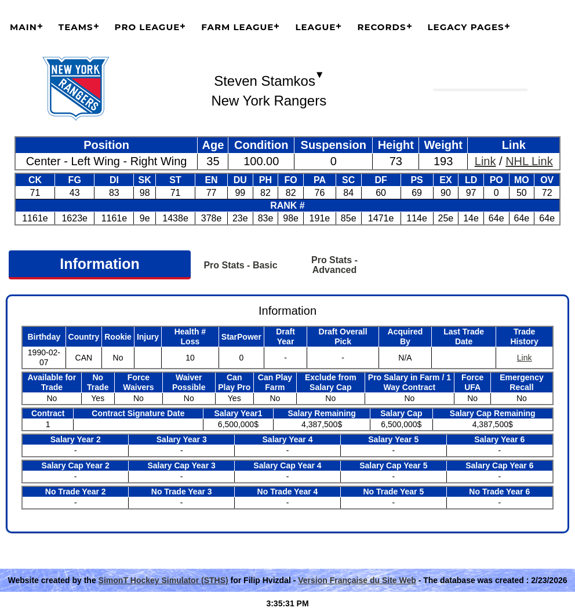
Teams (76, 26)
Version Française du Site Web (357, 580)
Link (485, 161)
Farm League (237, 26)
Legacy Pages (466, 26)
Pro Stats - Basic (240, 265)
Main (23, 26)
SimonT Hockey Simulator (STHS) (163, 580)
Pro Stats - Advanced (334, 265)
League (315, 26)
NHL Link (529, 161)
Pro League (147, 26)
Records (381, 26)
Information (100, 264)
